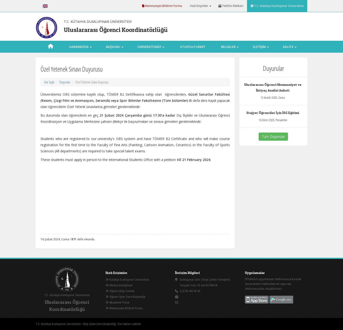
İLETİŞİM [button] (261, 47)
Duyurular (65, 82)
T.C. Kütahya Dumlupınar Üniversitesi (277, 6)
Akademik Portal (117, 302)
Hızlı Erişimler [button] (200, 6)
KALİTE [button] (290, 47)
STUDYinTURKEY (192, 47)
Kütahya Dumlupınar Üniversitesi (127, 279)
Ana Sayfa (49, 82)
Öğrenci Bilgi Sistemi (120, 291)
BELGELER (230, 47)
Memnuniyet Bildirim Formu (162, 6)
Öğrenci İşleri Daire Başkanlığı (125, 297)
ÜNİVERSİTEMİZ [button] (150, 47)
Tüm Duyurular (273, 136)
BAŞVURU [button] (114, 47)
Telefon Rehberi (230, 6)
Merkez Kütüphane (119, 285)
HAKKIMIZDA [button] (80, 47)
